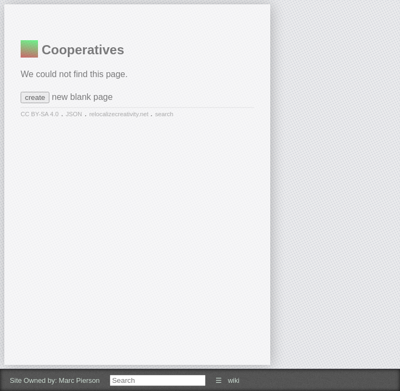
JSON (74, 114)
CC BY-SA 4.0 (40, 114)
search (164, 114)
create (35, 97)
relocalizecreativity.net (119, 114)
